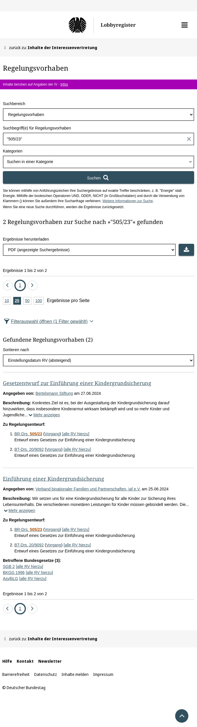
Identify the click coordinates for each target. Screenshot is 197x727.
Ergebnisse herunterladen (26, 239)
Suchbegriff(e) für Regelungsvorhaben (37, 128)
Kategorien (12, 151)
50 (28, 301)
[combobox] (98, 162)
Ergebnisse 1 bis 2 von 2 (25, 270)
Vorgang (52, 434)
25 (18, 301)
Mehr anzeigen (44, 415)
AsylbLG (10, 578)
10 (8, 301)
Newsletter (50, 661)
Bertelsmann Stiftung (54, 393)
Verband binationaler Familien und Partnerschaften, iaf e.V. (88, 489)
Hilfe (7, 661)
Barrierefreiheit (16, 674)
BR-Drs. (28, 434)
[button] (184, 25)
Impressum (103, 674)
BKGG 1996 (14, 572)
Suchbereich (14, 103)
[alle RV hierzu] (75, 434)
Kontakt (25, 661)
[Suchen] (98, 177)
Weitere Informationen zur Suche (127, 201)
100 (39, 301)
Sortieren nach (16, 349)
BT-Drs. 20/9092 (29, 449)
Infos (64, 84)
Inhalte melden (75, 674)
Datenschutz (45, 674)
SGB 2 (9, 566)
